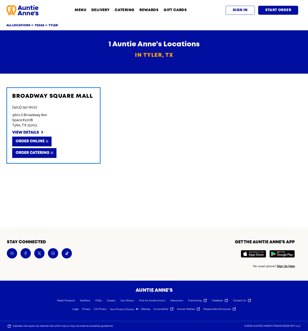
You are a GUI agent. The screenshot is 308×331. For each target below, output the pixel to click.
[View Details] (28, 133)
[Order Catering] (34, 153)
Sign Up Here (286, 266)
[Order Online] (32, 141)
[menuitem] (66, 300)
